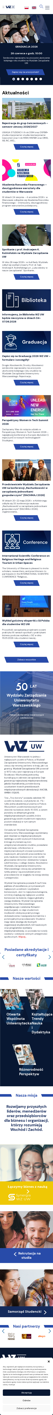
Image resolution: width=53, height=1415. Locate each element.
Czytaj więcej (26, 146)
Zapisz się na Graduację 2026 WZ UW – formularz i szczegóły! (26, 357)
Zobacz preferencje (27, 1408)
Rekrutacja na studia (27, 1255)
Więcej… (22, 936)
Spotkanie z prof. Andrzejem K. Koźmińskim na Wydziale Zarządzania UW (25, 253)
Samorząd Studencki (27, 1311)
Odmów (27, 1400)
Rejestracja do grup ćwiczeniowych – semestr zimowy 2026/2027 (25, 124)
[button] (48, 1361)
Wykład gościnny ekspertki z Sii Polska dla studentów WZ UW (26, 622)
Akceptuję (26, 1392)
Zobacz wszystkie (26, 659)
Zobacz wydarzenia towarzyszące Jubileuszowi (26, 716)
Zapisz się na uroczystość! (25, 72)
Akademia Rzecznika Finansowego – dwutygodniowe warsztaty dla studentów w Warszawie (24, 188)
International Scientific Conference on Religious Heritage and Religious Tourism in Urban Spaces (26, 559)
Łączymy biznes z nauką (27, 1187)
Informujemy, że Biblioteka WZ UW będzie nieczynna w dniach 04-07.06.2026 (23, 318)
